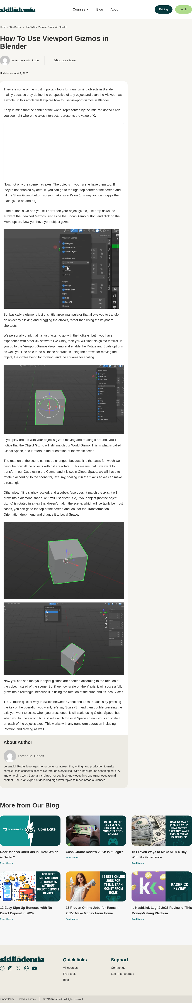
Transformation (98, 509)
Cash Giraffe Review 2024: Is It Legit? (94, 852)
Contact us (118, 967)
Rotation (10, 729)
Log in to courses (122, 973)
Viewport (111, 95)
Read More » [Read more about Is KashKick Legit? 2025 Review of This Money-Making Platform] (138, 919)
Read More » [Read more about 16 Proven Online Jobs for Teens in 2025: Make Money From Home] (72, 919)
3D (10, 27)
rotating (48, 357)
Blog (66, 980)
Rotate (91, 346)
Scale (107, 346)
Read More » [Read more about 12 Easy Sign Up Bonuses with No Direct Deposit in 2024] (6, 919)
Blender (18, 27)
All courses (70, 967)
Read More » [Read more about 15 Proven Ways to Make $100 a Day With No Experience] (138, 863)
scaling (89, 357)
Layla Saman (69, 60)
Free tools (70, 973)
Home (3, 27)
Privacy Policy (7, 999)
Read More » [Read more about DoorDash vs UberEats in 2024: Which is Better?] (6, 863)
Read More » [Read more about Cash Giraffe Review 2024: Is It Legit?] (72, 857)
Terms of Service (27, 999)
